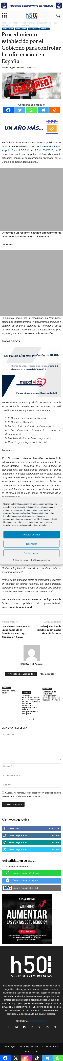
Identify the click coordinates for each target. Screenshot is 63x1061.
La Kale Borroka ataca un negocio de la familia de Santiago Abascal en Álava (16, 632)
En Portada (13, 23)
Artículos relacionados (21, 674)
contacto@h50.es (38, 1021)
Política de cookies (21, 560)
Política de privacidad (40, 560)
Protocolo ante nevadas (8, 691)
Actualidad (21, 29)
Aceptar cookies (31, 534)
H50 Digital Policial (14, 67)
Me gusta (54, 828)
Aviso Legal (10, 1046)
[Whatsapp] (31, 110)
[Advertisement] (31, 199)
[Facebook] (8, 110)
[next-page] (33, 719)
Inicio (4, 23)
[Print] (54, 110)
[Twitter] (19, 110)
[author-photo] (31, 653)
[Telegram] (43, 110)
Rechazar (31, 543)
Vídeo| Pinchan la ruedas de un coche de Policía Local (49, 630)
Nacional (33, 29)
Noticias (44, 29)
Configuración (31, 553)
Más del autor (48, 674)
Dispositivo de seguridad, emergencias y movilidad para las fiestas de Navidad (51, 695)
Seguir (55, 835)
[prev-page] (29, 719)
